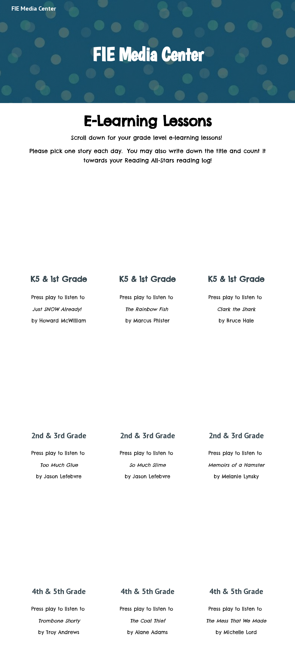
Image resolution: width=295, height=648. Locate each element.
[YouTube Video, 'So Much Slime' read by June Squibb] (148, 385)
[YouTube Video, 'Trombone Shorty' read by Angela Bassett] (59, 540)
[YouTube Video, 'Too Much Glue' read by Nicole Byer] (59, 385)
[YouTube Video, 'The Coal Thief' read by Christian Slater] (148, 540)
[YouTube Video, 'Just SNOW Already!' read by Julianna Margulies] (59, 229)
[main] (147, 51)
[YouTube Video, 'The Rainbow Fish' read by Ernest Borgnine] (148, 229)
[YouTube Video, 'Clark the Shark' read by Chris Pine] (236, 229)
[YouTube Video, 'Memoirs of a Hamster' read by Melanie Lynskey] (236, 385)
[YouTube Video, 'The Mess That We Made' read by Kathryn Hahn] (236, 540)
